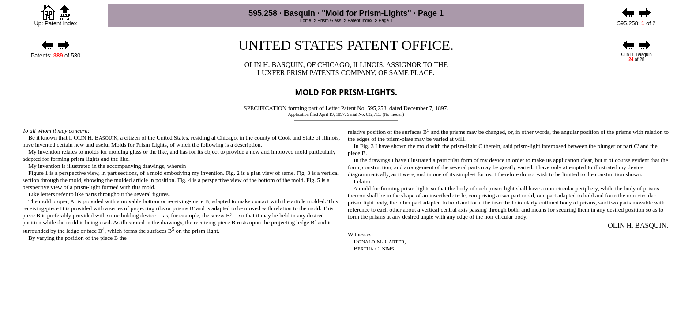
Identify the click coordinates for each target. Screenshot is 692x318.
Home (305, 20)
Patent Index (359, 20)
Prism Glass (329, 20)
